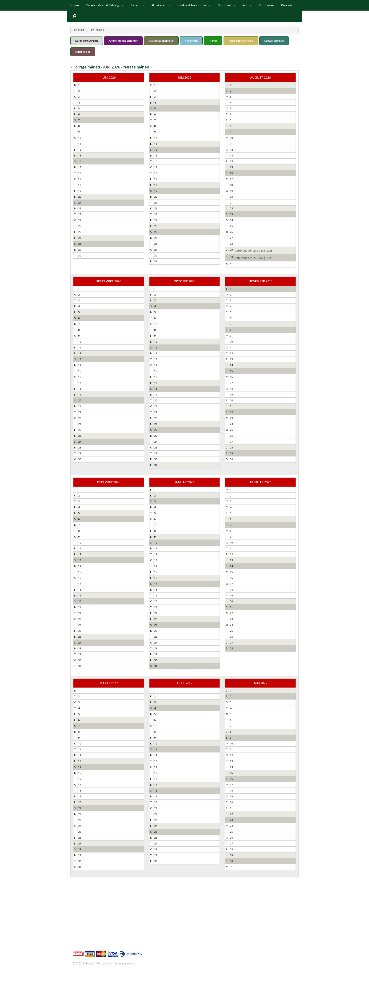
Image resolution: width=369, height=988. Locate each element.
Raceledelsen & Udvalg (102, 5)
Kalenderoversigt (86, 40)
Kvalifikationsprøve (161, 40)
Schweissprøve (274, 40)
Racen (135, 5)
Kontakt (286, 5)
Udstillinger (82, 51)
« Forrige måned (85, 67)
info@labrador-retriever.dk (97, 916)
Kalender (97, 30)
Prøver (213, 40)
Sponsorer (266, 5)
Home (74, 5)
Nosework (191, 40)
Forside (79, 30)
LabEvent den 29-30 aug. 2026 (253, 250)
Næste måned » (137, 67)
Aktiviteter (158, 5)
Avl (245, 5)
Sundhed (224, 5)
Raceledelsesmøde (241, 40)
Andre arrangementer (123, 40)
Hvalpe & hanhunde (191, 5)
